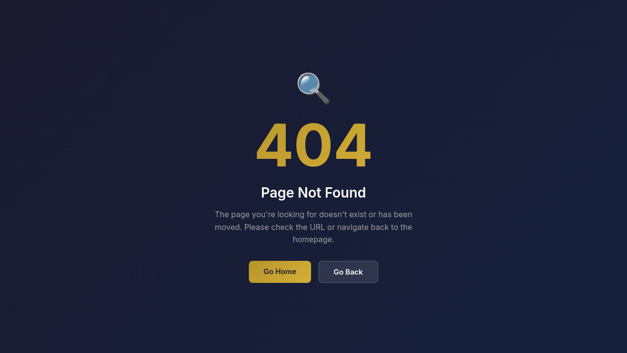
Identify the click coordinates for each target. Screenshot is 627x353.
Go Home (280, 271)
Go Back (348, 272)
